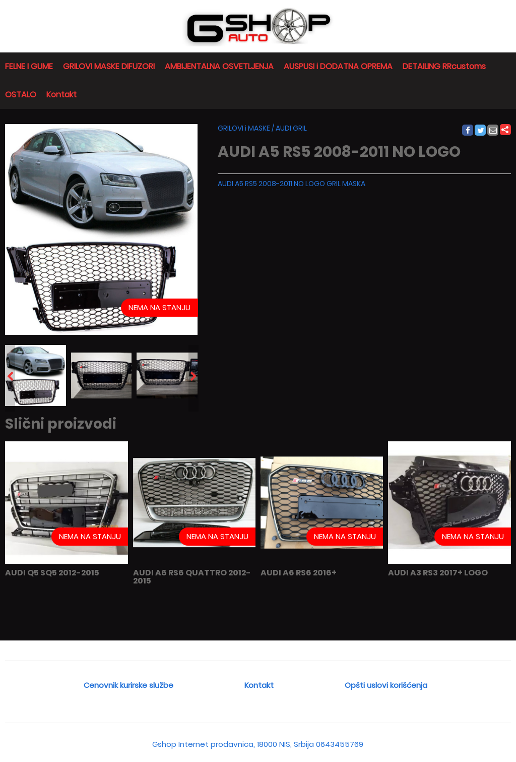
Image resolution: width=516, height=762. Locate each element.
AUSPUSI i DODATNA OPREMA (338, 66)
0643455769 (339, 744)
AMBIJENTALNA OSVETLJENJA (219, 66)
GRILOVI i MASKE (244, 128)
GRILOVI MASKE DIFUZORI (109, 66)
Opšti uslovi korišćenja (386, 685)
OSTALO (20, 94)
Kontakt (61, 94)
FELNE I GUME (29, 66)
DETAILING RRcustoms (444, 66)
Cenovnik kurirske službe (128, 685)
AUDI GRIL (291, 128)
